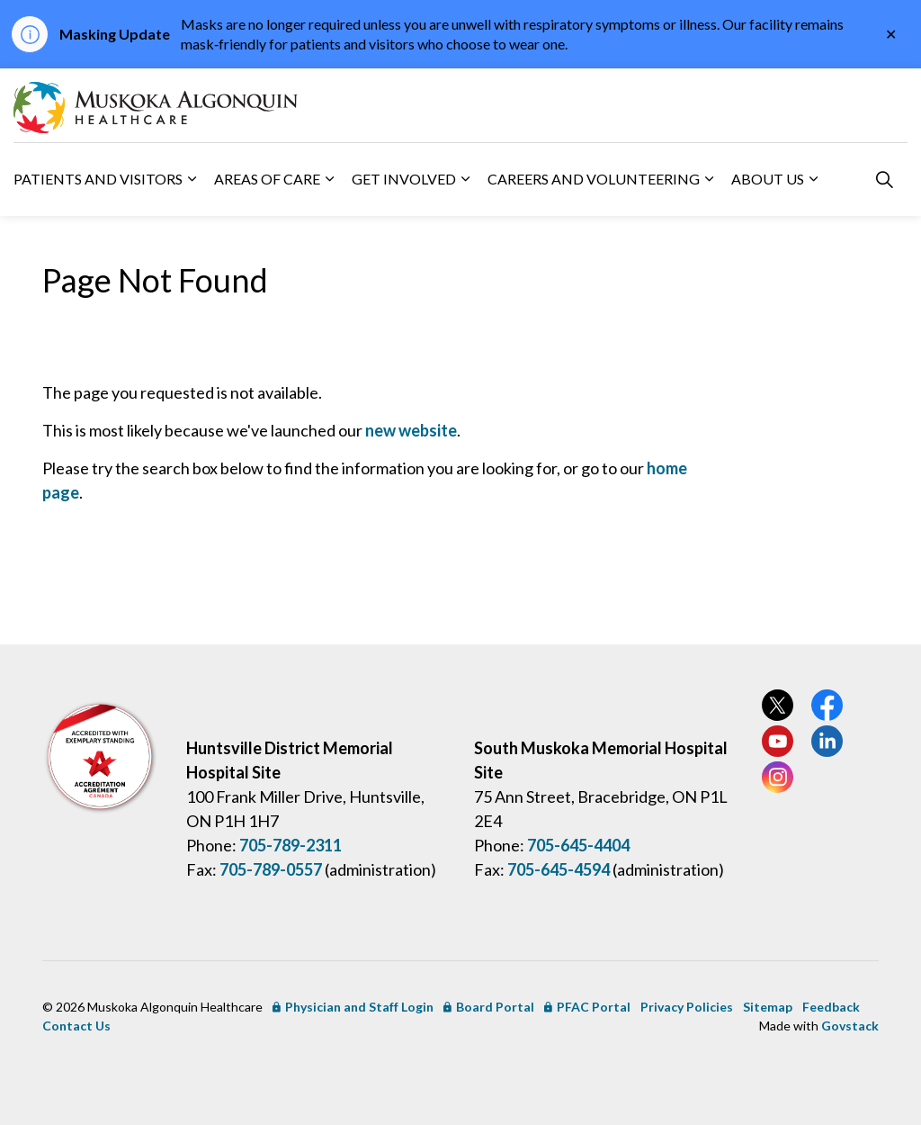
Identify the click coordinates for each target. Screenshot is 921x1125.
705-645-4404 (578, 845)
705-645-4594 (558, 869)
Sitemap (767, 1006)
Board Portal (488, 1006)
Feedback (831, 1006)
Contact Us (76, 1025)
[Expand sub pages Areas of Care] (329, 179)
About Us (767, 178)
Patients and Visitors (98, 178)
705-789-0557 (270, 869)
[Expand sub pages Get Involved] (465, 179)
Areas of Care (267, 178)
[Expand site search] (884, 179)
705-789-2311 (290, 845)
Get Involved (404, 178)
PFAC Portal (587, 1006)
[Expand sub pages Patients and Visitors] (192, 179)
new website (411, 430)
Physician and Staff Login (353, 1006)
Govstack (850, 1025)
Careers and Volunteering (593, 178)
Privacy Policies (686, 1006)
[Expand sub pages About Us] (813, 179)
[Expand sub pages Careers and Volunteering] (709, 179)
